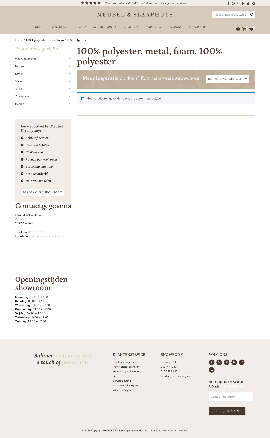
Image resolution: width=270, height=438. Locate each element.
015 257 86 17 (169, 370)
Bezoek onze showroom (42, 192)
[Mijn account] (237, 29)
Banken (43, 66)
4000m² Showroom (146, 3)
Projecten (154, 27)
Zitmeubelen (43, 96)
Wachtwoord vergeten (126, 385)
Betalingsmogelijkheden (127, 361)
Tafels (43, 88)
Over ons (175, 27)
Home (39, 27)
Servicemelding (122, 380)
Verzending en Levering (126, 370)
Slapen (43, 81)
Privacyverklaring (138, 430)
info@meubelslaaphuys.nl (48, 236)
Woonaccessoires (43, 58)
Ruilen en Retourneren (126, 366)
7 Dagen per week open (175, 3)
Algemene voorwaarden (163, 430)
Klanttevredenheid (119, 3)
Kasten (43, 73)
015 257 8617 (37, 232)
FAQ (115, 375)
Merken (131, 27)
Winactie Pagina (122, 389)
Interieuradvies (105, 27)
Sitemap (183, 430)
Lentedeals (59, 27)
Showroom (197, 27)
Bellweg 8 (21, 219)
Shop (80, 27)
